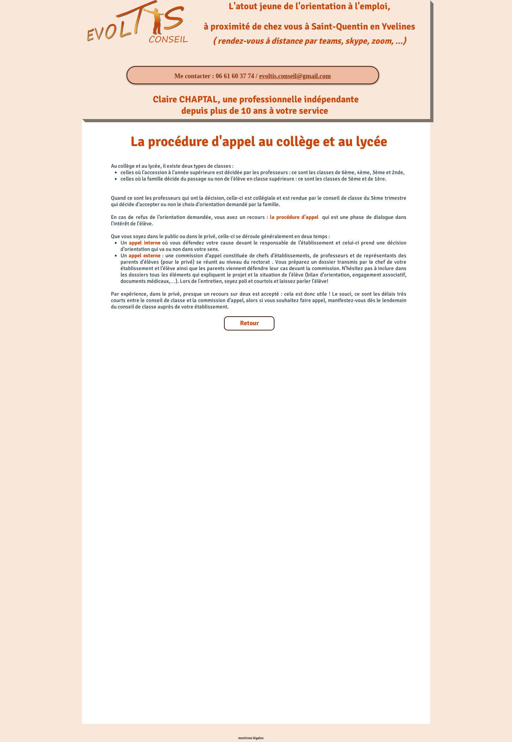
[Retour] (249, 323)
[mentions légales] (250, 738)
